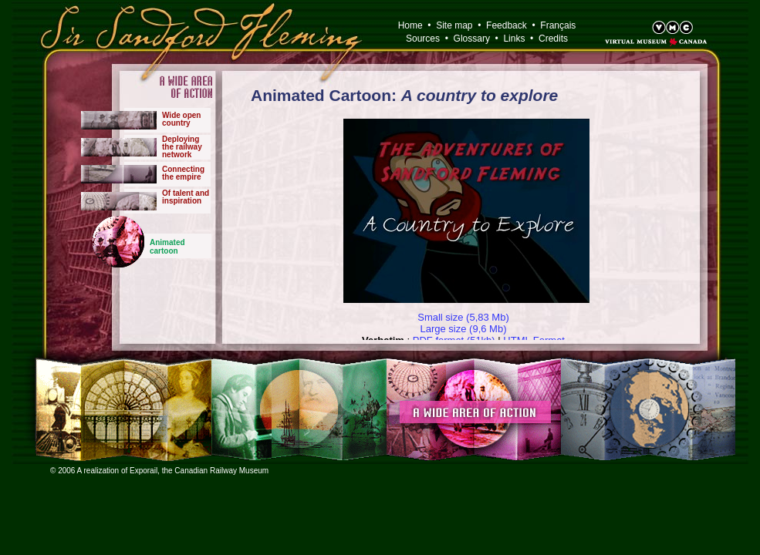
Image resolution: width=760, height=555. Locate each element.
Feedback (506, 25)
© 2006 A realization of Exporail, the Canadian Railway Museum (159, 470)
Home (410, 25)
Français (558, 25)
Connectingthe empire (183, 173)
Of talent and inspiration (185, 197)
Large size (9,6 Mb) (464, 329)
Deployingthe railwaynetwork (182, 147)
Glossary (472, 38)
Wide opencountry (181, 119)
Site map (454, 25)
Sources (423, 38)
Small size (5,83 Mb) (462, 317)
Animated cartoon (167, 246)
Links (514, 38)
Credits (553, 38)
